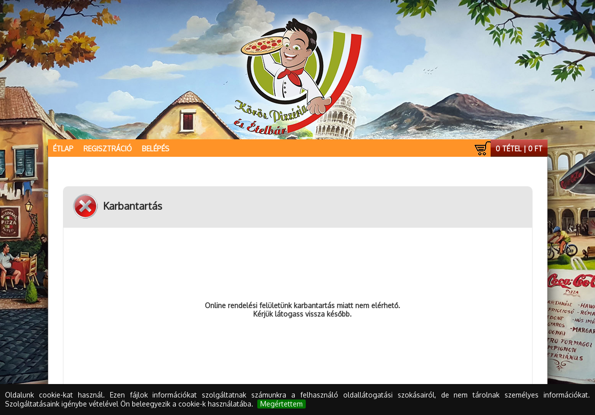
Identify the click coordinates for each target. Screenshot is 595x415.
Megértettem (281, 404)
